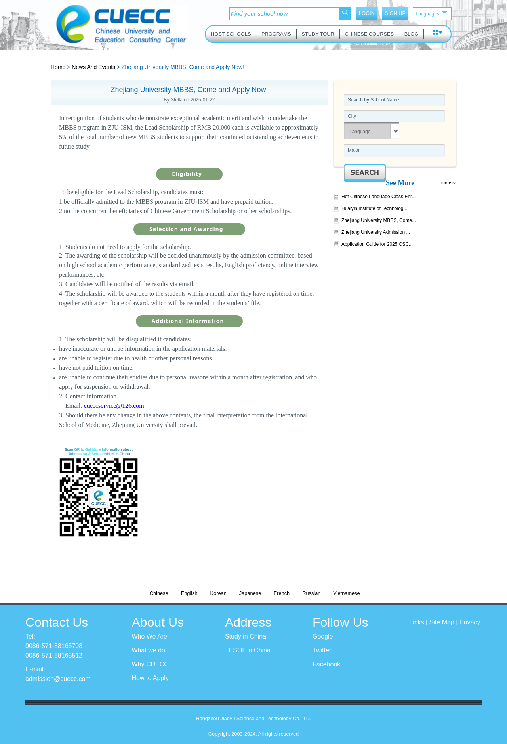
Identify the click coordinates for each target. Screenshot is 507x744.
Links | (419, 622)
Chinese (159, 593)
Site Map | (444, 622)
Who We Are (150, 636)
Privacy (469, 622)
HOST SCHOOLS (231, 34)
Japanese (250, 593)
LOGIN (367, 13)
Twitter (322, 650)
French (282, 593)
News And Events (93, 67)
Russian (311, 593)
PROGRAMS (276, 34)
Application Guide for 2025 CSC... (377, 244)
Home (58, 67)
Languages (432, 13)
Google (323, 636)
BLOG (411, 34)
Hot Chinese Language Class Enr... (378, 196)
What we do (148, 650)
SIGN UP (395, 13)
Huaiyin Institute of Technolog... (374, 208)
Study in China (245, 636)
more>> (448, 183)
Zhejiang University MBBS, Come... (378, 220)
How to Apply (150, 678)
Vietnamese (346, 593)
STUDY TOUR (317, 34)
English (189, 593)
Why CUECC (150, 664)
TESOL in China (248, 650)
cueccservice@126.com (114, 405)
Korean (218, 593)
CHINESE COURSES (369, 34)
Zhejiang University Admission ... (375, 232)
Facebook (326, 664)
